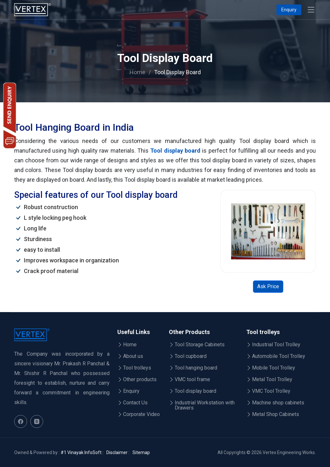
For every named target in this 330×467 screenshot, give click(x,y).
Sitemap (141, 452)
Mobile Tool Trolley (273, 368)
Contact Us (135, 402)
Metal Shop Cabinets (275, 414)
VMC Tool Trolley (271, 391)
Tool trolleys (137, 368)
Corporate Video (141, 414)
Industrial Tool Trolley (276, 344)
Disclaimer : (118, 452)
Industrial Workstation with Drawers (205, 405)
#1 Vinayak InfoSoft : (82, 452)
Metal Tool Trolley (272, 379)
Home (137, 72)
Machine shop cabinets (278, 402)
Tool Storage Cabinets (200, 344)
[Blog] (36, 421)
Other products (140, 379)
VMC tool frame (192, 379)
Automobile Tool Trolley (278, 356)
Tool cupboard (191, 356)
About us (133, 356)
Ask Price (268, 286)
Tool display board (175, 150)
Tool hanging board (196, 368)
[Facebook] (20, 421)
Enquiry (288, 9)
